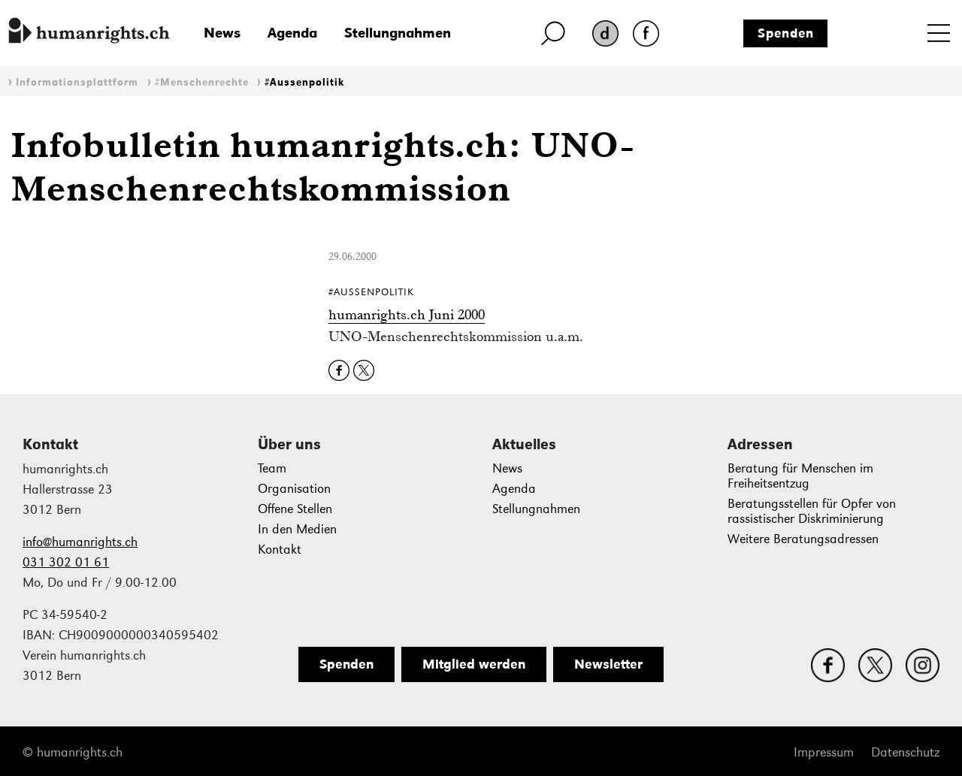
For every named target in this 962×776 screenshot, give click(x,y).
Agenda (292, 32)
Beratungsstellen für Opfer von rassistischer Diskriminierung (812, 511)
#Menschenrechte (202, 82)
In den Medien (297, 529)
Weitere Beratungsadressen (803, 539)
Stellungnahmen (397, 32)
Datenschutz (905, 752)
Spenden (786, 33)
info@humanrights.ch (80, 542)
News (222, 32)
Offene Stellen (295, 509)
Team (272, 468)
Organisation (294, 489)
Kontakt (279, 549)
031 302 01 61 (66, 562)
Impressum (824, 752)
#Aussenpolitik (304, 82)
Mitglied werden (473, 664)
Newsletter (608, 664)
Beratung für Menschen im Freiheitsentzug (800, 475)
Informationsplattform (77, 82)
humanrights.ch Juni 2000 (406, 314)
